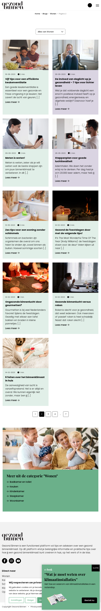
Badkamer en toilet (19, 481)
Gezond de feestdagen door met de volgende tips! (72, 231)
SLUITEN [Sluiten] (96, 568)
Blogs (45, 13)
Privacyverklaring (38, 606)
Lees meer (12, 102)
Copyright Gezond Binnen (14, 606)
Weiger (30, 600)
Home (37, 13)
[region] (34, 592)
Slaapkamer (15, 496)
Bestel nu (89, 600)
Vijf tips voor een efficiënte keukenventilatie (22, 80)
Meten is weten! (15, 157)
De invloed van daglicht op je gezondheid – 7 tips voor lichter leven (74, 82)
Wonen (53, 13)
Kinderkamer (15, 491)
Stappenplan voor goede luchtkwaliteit (70, 159)
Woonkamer (15, 500)
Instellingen (16, 600)
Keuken (12, 486)
